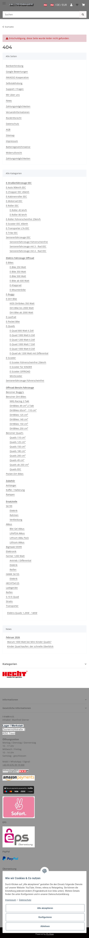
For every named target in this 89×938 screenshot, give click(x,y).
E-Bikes (9, 262)
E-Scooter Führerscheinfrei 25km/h (28, 362)
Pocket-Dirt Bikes (14, 473)
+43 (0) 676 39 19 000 (13, 764)
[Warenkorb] (83, 5)
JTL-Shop (50, 934)
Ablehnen (45, 926)
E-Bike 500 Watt (18, 276)
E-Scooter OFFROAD (20, 371)
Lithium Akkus (17, 542)
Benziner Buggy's (15, 392)
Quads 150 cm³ (17, 446)
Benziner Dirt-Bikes (16, 396)
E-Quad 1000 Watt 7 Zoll (22, 344)
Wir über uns (13, 94)
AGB (8, 129)
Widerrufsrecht (14, 152)
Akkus (9, 524)
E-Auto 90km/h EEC (16, 187)
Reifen (13, 569)
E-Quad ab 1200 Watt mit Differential (29, 353)
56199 (9, 506)
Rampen (10, 494)
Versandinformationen (18, 112)
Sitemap (10, 135)
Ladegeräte (12, 587)
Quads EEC (15, 469)
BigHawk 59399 (14, 546)
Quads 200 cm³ (17, 455)
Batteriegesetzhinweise (18, 146)
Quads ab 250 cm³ (19, 464)
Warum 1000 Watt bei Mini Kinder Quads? (29, 641)
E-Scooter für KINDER (21, 366)
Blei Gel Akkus (17, 528)
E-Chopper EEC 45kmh (17, 191)
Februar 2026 (13, 637)
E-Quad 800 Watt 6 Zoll (22, 330)
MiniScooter (16, 375)
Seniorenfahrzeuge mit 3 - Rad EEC (28, 246)
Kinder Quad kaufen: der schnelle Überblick (30, 646)
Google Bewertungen (17, 71)
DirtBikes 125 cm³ (19, 414)
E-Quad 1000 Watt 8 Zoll (22, 348)
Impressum (12, 141)
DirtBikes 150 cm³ (19, 423)
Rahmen (14, 515)
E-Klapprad (15, 285)
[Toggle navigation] (4, 2)
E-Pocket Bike (13, 321)
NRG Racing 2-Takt (19, 401)
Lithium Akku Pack (19, 537)
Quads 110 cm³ (17, 437)
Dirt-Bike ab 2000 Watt (21, 312)
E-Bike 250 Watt (18, 267)
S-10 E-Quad (12, 596)
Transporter (12, 605)
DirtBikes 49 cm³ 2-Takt (22, 405)
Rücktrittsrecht (13, 117)
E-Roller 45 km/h (18, 210)
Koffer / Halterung (15, 489)
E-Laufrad (11, 316)
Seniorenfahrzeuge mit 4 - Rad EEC (28, 250)
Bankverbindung (14, 65)
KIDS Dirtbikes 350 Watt (22, 303)
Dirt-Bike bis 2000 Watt (22, 307)
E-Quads (10, 326)
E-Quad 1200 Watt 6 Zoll (22, 339)
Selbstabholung (14, 83)
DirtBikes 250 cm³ (19, 428)
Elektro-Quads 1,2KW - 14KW (22, 612)
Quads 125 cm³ (17, 442)
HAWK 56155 (12, 574)
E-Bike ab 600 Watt (19, 280)
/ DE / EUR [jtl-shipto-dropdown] (59, 5)
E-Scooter (11, 357)
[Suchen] (41, 14)
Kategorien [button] (10, 664)
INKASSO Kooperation (17, 77)
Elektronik (11, 551)
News (9, 100)
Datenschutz (12, 123)
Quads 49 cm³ (17, 460)
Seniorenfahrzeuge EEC (18, 237)
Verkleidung (16, 519)
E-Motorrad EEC (14, 201)
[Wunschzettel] (77, 5)
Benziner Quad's (14, 432)
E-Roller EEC (12, 205)
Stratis (9, 601)
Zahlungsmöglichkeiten (18, 106)
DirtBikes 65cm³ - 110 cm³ (23, 410)
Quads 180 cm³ (17, 451)
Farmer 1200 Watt (15, 555)
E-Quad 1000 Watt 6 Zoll (22, 335)
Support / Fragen (15, 88)
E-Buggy (10, 294)
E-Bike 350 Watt (18, 271)
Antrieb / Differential (20, 560)
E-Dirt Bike (11, 298)
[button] (71, 5)
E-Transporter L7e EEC (17, 228)
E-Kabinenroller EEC (16, 196)
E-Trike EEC (12, 232)
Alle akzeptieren (45, 908)
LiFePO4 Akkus (17, 533)
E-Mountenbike (18, 289)
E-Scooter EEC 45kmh (17, 223)
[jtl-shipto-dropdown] (45, 5)
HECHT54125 (12, 583)
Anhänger (11, 485)
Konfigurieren (45, 917)
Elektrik (13, 510)
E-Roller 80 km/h (18, 214)
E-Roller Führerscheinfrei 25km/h (23, 219)
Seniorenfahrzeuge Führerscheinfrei (29, 241)
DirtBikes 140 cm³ (19, 419)
